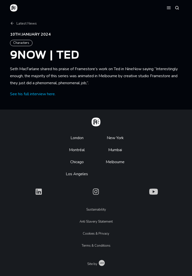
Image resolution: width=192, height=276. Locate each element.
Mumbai (115, 150)
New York (115, 138)
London (77, 138)
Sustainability (96, 209)
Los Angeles (77, 174)
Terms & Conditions (96, 245)
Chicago (77, 162)
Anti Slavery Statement (96, 221)
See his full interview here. (33, 94)
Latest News (23, 23)
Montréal (77, 150)
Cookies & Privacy (96, 233)
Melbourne (115, 162)
